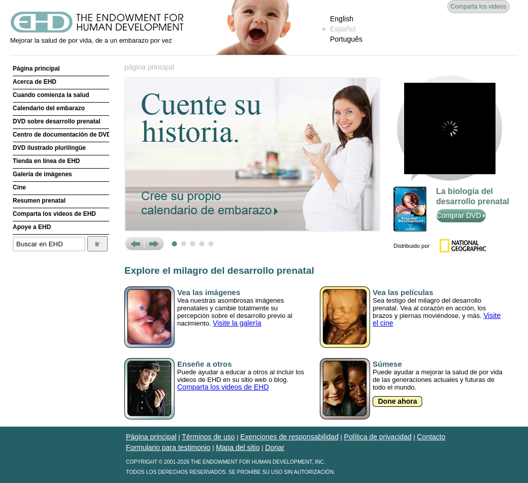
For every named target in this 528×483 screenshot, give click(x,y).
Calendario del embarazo (49, 108)
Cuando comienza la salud (51, 95)
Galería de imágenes (42, 174)
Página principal (36, 68)
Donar (274, 447)
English (341, 19)
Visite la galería (237, 323)
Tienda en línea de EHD (46, 161)
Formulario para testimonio (168, 447)
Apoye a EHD (32, 227)
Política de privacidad (378, 437)
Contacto (431, 437)
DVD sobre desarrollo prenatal (57, 121)
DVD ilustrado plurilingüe (49, 147)
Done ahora (397, 401)
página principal (149, 67)
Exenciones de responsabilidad (289, 437)
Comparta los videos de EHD (54, 213)
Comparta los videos (478, 6)
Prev (134, 243)
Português (346, 39)
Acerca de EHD (34, 81)
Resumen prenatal (39, 200)
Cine (19, 187)
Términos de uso (208, 437)
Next (154, 243)
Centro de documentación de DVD (61, 134)
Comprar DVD (461, 215)
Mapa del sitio (237, 447)
